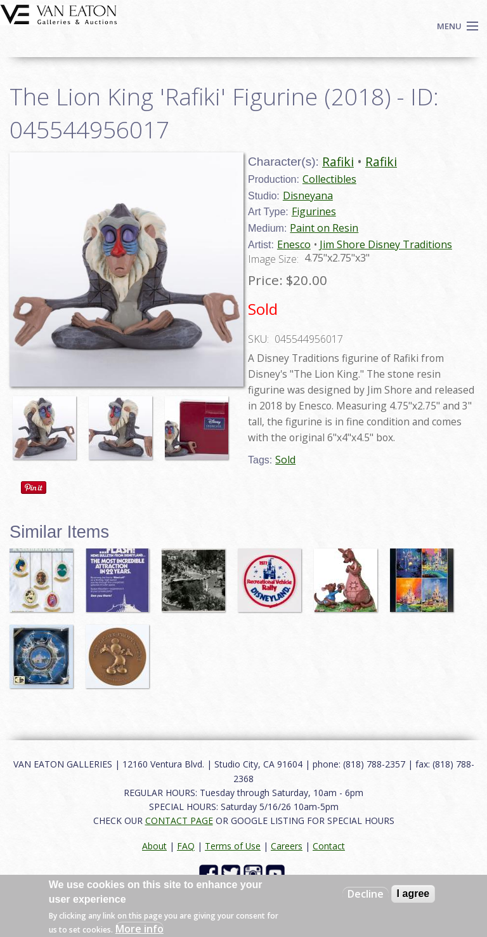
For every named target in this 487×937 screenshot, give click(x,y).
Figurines (314, 211)
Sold (285, 460)
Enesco (294, 244)
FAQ (186, 846)
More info (139, 929)
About (154, 846)
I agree (413, 893)
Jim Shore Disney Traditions (386, 244)
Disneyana (308, 196)
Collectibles (329, 179)
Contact (329, 846)
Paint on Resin (324, 228)
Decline (365, 894)
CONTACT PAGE (179, 820)
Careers (286, 846)
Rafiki (338, 161)
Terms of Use (233, 846)
